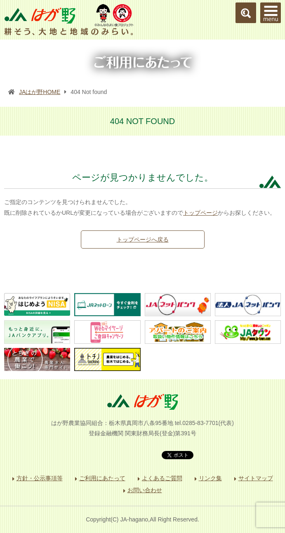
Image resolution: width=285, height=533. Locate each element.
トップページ (200, 212)
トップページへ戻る (143, 239)
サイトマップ (255, 478)
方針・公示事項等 (39, 478)
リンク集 (210, 478)
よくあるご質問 (162, 478)
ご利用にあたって (102, 478)
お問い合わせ (144, 490)
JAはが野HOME (39, 92)
